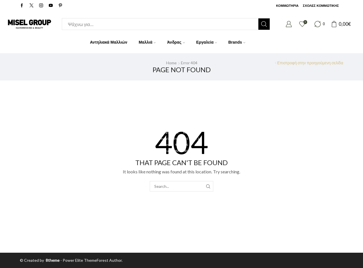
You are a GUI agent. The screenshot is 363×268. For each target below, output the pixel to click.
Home (171, 62)
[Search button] (264, 24)
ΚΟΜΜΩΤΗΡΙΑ (287, 5)
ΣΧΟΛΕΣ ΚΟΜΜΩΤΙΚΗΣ (321, 5)
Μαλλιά (147, 42)
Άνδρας (176, 42)
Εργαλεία (206, 42)
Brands (236, 42)
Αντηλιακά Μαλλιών (108, 42)
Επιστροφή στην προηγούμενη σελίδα (310, 62)
